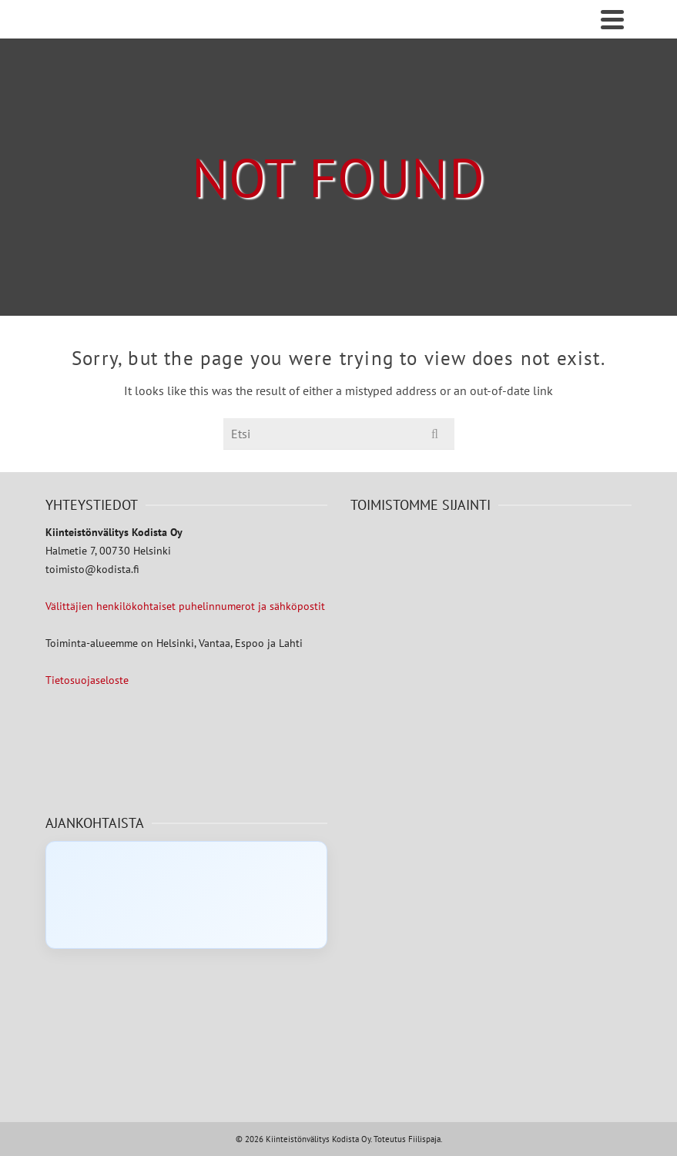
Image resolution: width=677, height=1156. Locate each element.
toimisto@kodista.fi (92, 569)
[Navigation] (612, 19)
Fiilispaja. (425, 1139)
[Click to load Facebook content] (186, 895)
